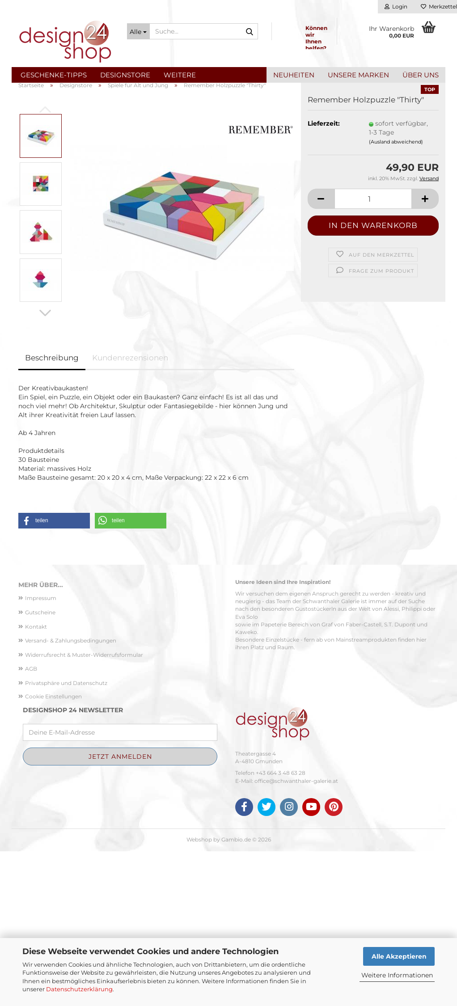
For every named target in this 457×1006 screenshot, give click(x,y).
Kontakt (36, 781)
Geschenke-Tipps (54, 75)
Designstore (125, 75)
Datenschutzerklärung (79, 989)
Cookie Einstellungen (53, 851)
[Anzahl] (373, 354)
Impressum (40, 753)
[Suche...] (138, 31)
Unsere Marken (358, 75)
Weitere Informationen (397, 975)
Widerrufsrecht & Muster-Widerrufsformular (84, 809)
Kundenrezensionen (130, 512)
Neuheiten (293, 75)
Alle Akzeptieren (399, 956)
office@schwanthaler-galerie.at (296, 935)
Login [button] (396, 6)
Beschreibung (52, 512)
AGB (31, 823)
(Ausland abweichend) (396, 296)
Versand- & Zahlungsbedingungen (70, 795)
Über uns (420, 75)
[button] (38, 152)
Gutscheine (40, 767)
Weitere (180, 75)
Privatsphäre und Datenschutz (66, 837)
